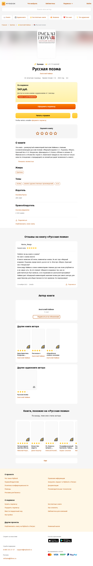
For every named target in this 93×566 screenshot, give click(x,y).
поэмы (19, 184)
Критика (20, 172)
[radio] (37, 133)
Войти (89, 4)
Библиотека (50, 4)
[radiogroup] (46, 134)
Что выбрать (32, 4)
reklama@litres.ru (9, 558)
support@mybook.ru (24, 550)
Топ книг (69, 17)
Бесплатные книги (39, 17)
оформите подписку (38, 120)
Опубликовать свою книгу (25, 224)
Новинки (56, 17)
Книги (8, 17)
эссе (57, 184)
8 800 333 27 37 (9, 550)
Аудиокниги (21, 17)
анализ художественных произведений (38, 184)
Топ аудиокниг (84, 17)
